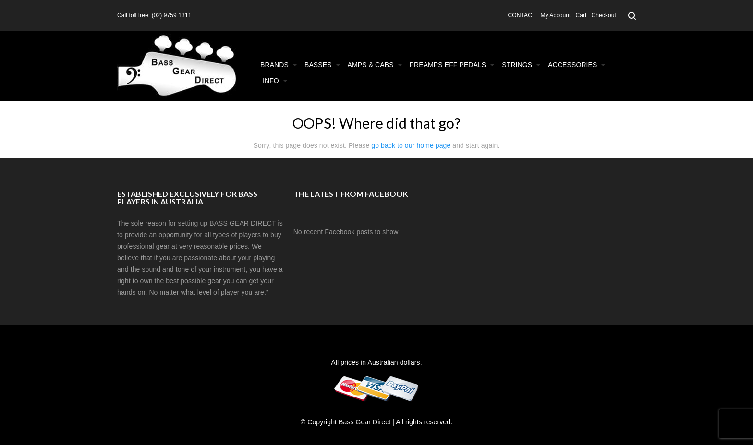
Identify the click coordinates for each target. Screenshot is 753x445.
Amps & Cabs (375, 65)
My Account (555, 15)
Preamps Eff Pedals (452, 65)
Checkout (604, 15)
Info (275, 80)
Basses (322, 65)
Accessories (576, 65)
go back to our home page (410, 145)
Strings (521, 65)
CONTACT (522, 15)
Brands (278, 65)
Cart (580, 15)
